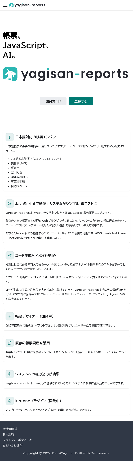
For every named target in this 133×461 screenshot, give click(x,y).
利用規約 (8, 434)
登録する (80, 101)
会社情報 (10, 429)
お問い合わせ (12, 445)
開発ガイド (53, 101)
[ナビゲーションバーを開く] (5, 5)
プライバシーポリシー (17, 440)
